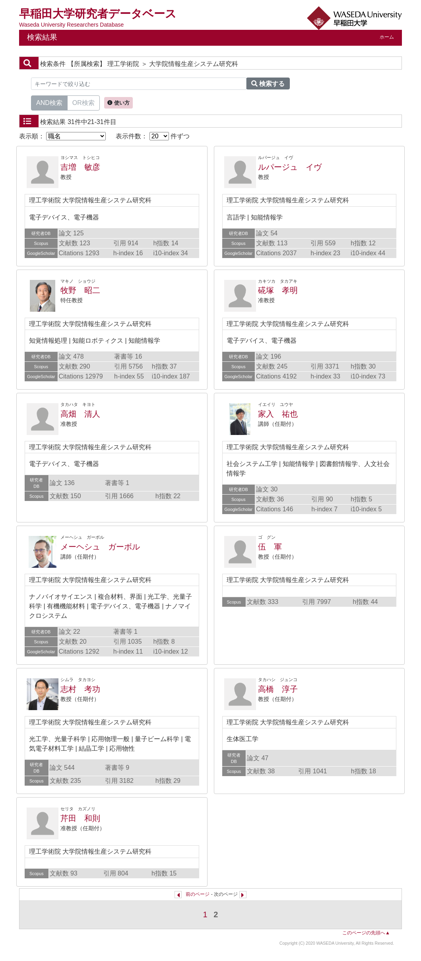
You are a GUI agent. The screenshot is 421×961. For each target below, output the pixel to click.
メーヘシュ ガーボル (100, 546)
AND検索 (49, 102)
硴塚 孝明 (278, 290)
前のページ (198, 894)
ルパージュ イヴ (290, 167)
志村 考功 (80, 689)
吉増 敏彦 (80, 167)
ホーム (387, 37)
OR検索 (83, 102)
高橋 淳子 (278, 689)
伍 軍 (270, 546)
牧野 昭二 (80, 290)
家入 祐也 (278, 414)
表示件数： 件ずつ (153, 136)
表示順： (62, 136)
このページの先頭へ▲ (366, 933)
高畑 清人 (80, 414)
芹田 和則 (80, 818)
